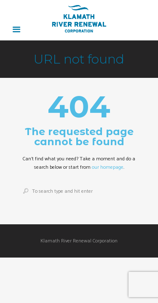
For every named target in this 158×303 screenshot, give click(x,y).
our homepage (107, 167)
